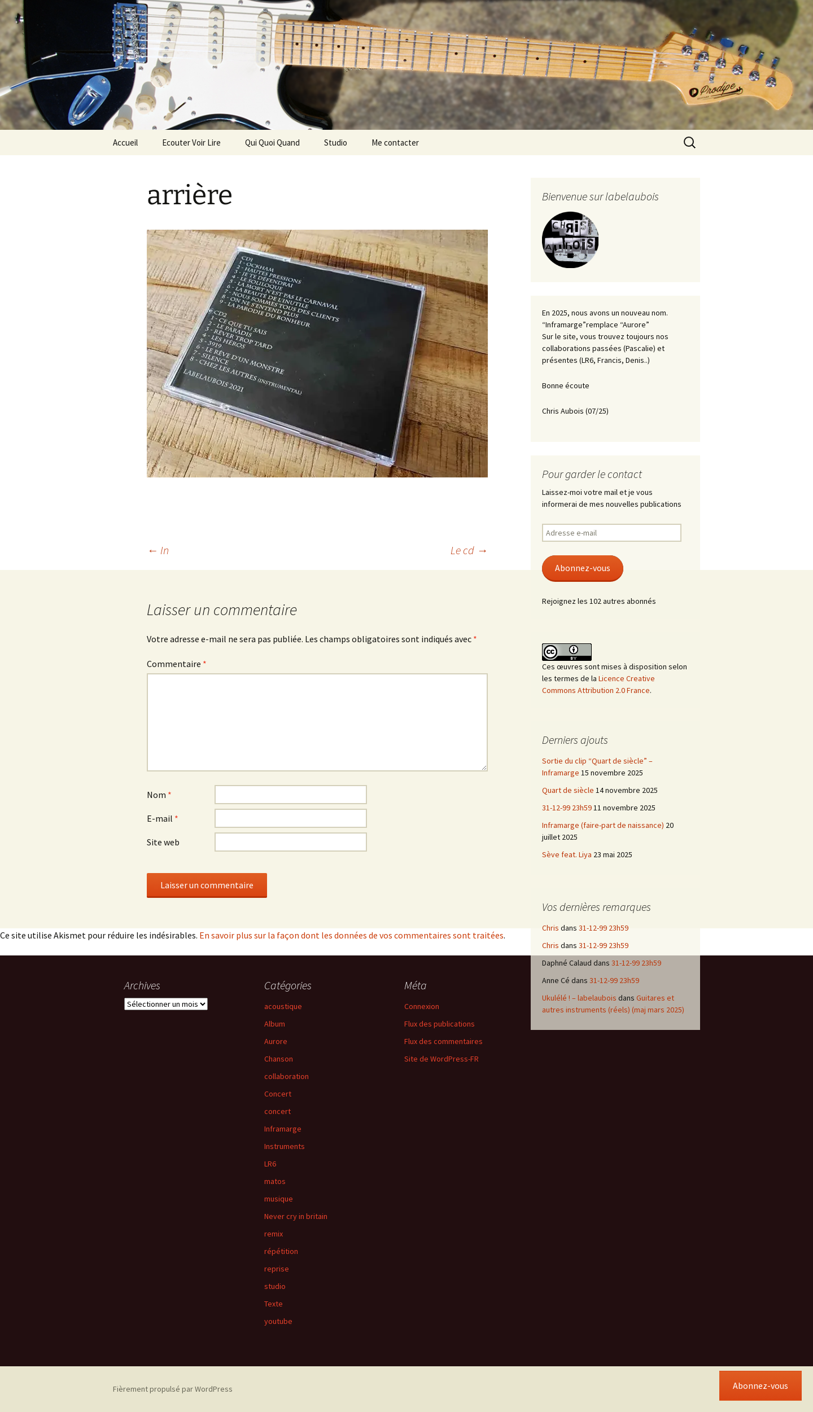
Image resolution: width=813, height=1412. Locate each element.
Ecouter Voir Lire (191, 142)
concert (277, 1111)
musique (278, 1199)
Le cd (469, 550)
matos (275, 1181)
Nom (159, 794)
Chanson (278, 1059)
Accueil (125, 142)
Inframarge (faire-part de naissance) (603, 825)
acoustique (283, 1006)
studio (275, 1286)
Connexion (421, 1006)
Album (274, 1024)
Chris (550, 928)
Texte (273, 1304)
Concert (277, 1094)
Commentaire (177, 663)
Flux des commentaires (443, 1041)
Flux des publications (439, 1024)
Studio (335, 142)
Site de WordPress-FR (441, 1059)
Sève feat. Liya (567, 854)
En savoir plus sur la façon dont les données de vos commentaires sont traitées (351, 935)
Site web (163, 842)
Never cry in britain (295, 1216)
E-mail (162, 818)
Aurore (275, 1041)
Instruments (284, 1146)
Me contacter (395, 142)
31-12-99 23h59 (567, 808)
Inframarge (282, 1129)
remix (273, 1234)
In (158, 550)
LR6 (270, 1164)
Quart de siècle (568, 790)
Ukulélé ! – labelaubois (579, 998)
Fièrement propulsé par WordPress (173, 1389)
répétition (281, 1251)
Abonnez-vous (582, 568)
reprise (276, 1269)
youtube (278, 1321)
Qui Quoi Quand (272, 142)
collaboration (286, 1076)
